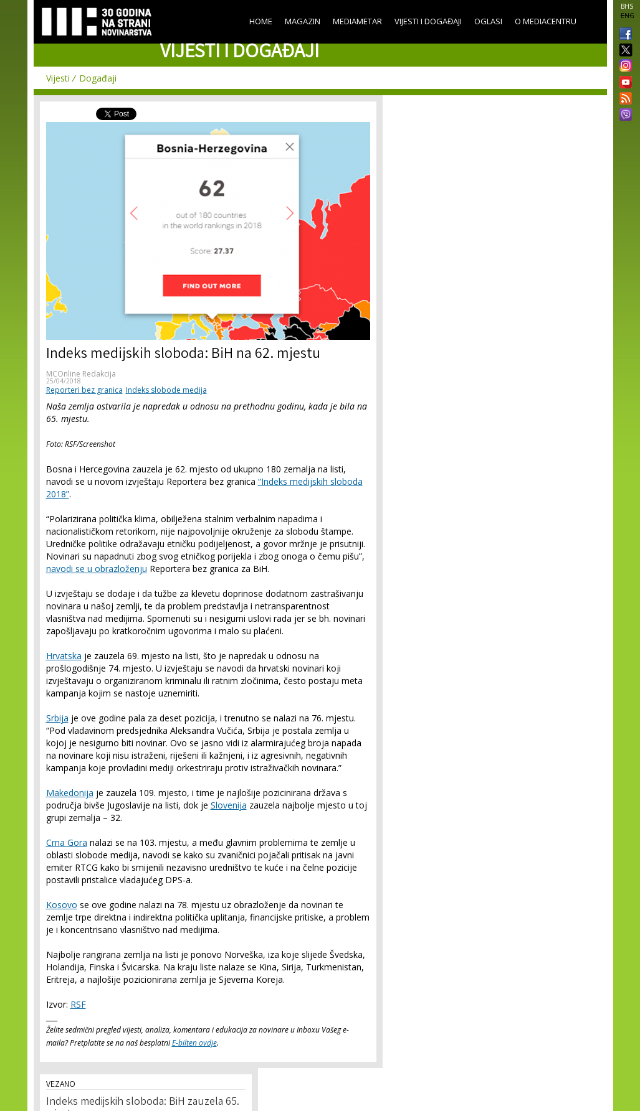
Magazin (302, 21)
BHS (627, 6)
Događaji (98, 78)
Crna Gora (66, 842)
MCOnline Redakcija (81, 373)
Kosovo (61, 905)
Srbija (57, 718)
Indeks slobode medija (166, 390)
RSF (78, 1004)
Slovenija (229, 805)
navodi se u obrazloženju (96, 568)
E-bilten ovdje (194, 1043)
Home (260, 21)
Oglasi (488, 21)
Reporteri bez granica (84, 390)
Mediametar (357, 21)
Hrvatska (64, 656)
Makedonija (69, 793)
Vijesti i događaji (428, 21)
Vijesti (58, 78)
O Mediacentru (545, 21)
